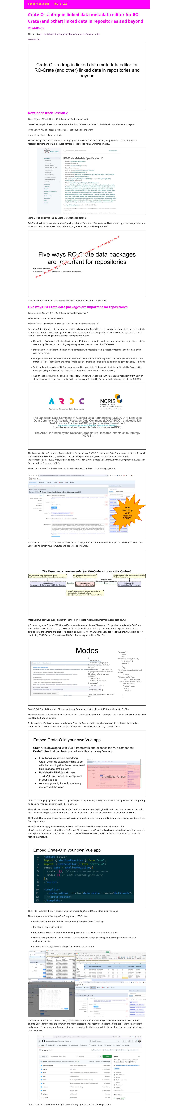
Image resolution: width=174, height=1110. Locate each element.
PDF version (34, 39)
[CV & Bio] (61, 4)
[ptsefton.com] (38, 4)
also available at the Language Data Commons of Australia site (69, 34)
